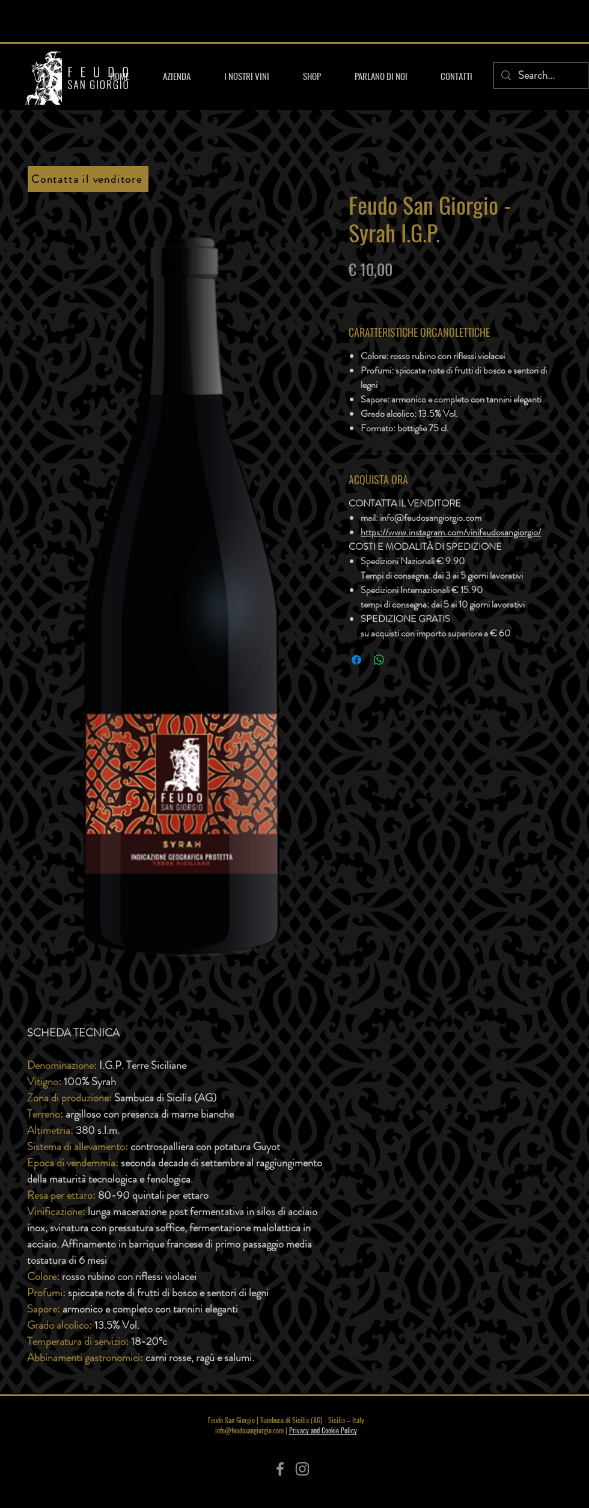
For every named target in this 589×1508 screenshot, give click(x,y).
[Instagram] (302, 1469)
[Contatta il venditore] (88, 179)
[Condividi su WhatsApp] (379, 660)
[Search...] (540, 75)
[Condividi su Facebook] (356, 660)
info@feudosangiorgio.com (249, 1430)
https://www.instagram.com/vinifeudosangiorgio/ (451, 532)
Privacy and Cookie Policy (323, 1430)
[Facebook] (280, 1469)
